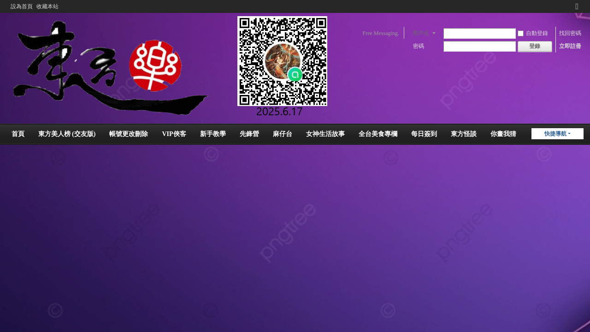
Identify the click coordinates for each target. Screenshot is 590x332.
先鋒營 (249, 133)
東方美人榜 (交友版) (67, 133)
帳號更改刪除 (128, 133)
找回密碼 (570, 33)
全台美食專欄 (378, 133)
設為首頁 (22, 6)
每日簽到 (424, 133)
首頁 (18, 133)
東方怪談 (464, 133)
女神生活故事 (325, 133)
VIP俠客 (174, 133)
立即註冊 (570, 46)
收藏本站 (47, 6)
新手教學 (213, 133)
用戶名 (421, 33)
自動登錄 (533, 33)
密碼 (418, 46)
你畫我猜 (503, 133)
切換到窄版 (577, 10)
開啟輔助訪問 (568, 6)
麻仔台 (282, 133)
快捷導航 (555, 133)
